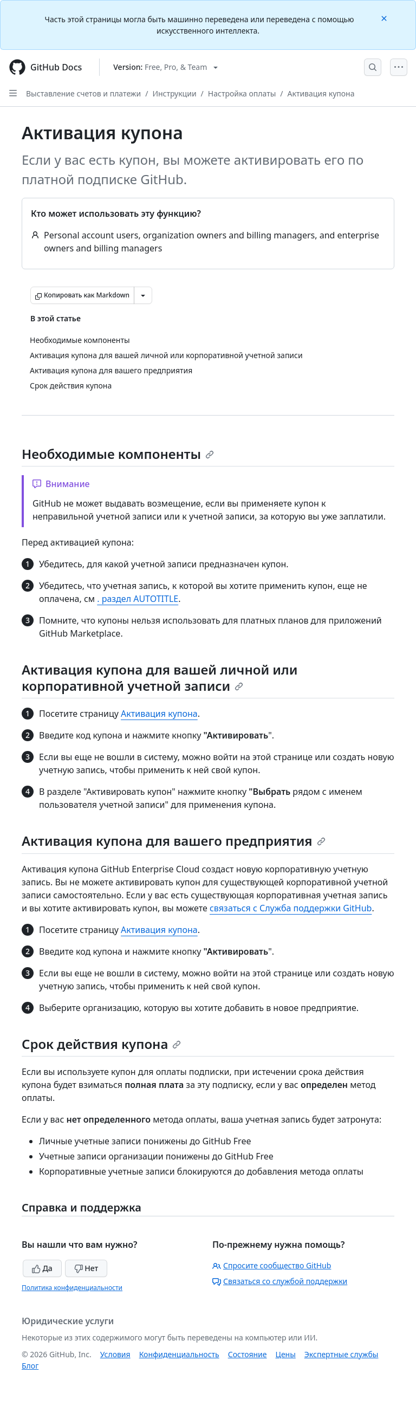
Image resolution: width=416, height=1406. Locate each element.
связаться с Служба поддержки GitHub (291, 908)
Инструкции (174, 93)
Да (42, 1268)
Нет (86, 1268)
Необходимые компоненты (118, 454)
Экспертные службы (341, 1354)
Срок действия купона (101, 1044)
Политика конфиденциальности (72, 1287)
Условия (115, 1354)
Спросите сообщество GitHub (271, 1265)
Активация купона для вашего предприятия (174, 841)
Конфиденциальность (179, 1354)
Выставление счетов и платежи (83, 93)
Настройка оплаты (242, 93)
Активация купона (321, 93)
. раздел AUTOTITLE (137, 599)
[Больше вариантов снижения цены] (143, 295)
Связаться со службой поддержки (279, 1281)
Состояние (247, 1354)
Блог (30, 1365)
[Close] (385, 17)
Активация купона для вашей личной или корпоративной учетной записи (159, 677)
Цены (286, 1354)
